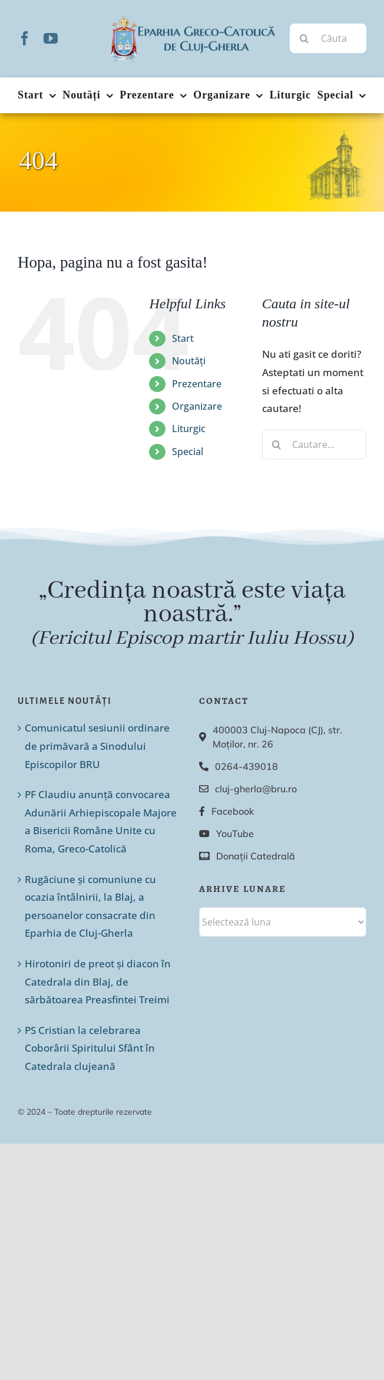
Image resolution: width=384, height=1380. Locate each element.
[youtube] (51, 38)
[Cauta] (304, 38)
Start (183, 338)
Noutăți (189, 360)
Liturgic (189, 428)
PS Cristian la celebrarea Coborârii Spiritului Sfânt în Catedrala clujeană (90, 1048)
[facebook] (25, 38)
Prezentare (196, 383)
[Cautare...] (314, 444)
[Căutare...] (328, 38)
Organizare (197, 406)
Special (187, 451)
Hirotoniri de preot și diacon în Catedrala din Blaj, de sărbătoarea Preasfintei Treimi (98, 981)
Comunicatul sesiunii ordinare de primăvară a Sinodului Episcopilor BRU (97, 745)
